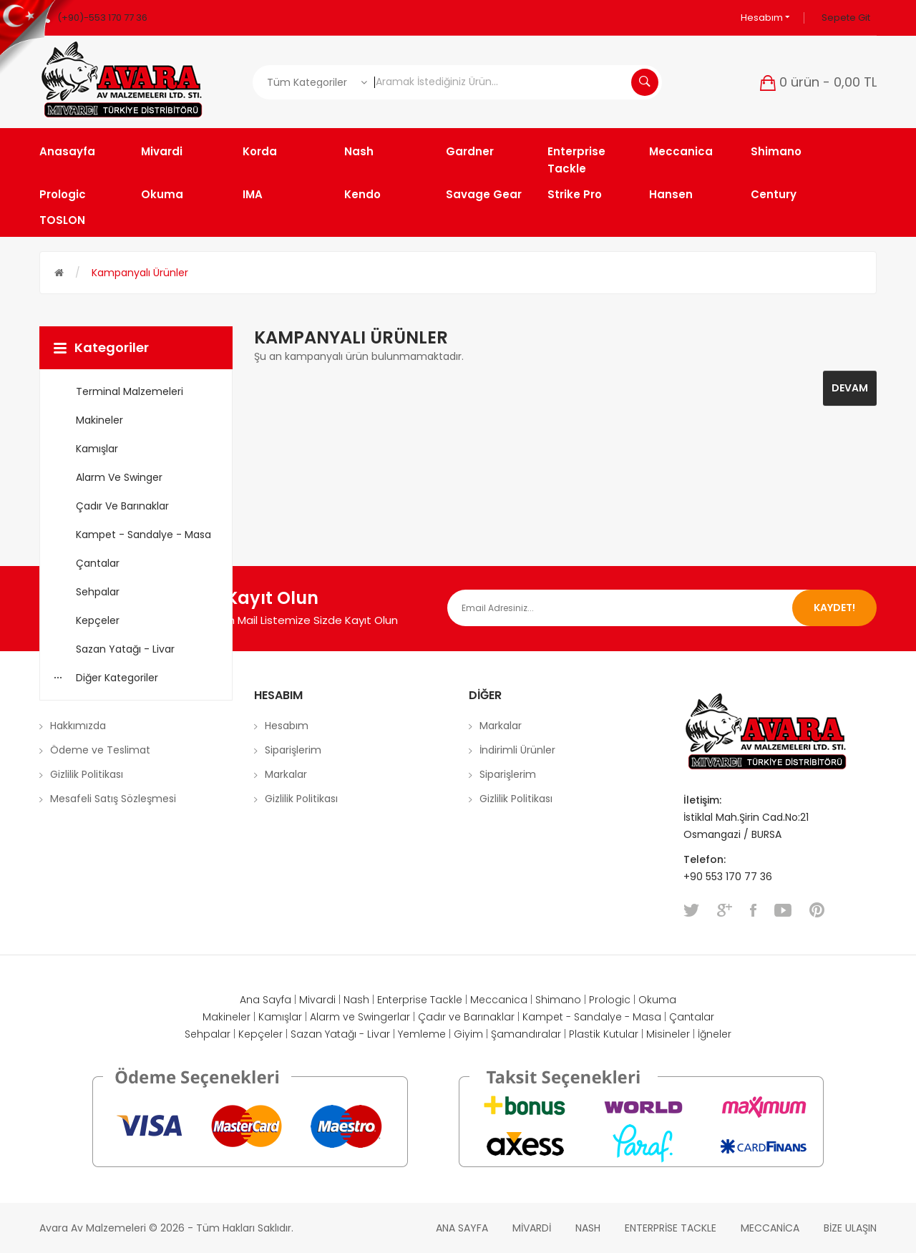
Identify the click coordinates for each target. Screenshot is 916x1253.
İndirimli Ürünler (517, 750)
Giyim (468, 1034)
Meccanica (498, 1000)
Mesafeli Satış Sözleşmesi (113, 798)
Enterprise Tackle (419, 1000)
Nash (356, 1000)
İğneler (714, 1034)
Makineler (226, 1017)
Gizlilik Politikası (86, 774)
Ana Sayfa (265, 1000)
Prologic (609, 1000)
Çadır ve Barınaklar (466, 1017)
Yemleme (422, 1034)
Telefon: (706, 859)
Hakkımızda (78, 725)
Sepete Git (846, 17)
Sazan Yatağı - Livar (340, 1034)
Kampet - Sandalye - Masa (591, 1017)
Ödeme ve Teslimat (100, 750)
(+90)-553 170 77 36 (102, 17)
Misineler (668, 1034)
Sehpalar (207, 1034)
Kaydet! (834, 607)
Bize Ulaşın (850, 1228)
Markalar (286, 774)
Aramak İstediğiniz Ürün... (644, 82)
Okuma (657, 1000)
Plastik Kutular (603, 1034)
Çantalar (691, 1017)
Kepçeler (260, 1034)
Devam (850, 388)
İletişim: (702, 800)
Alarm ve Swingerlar (360, 1017)
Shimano (558, 1000)
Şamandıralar (526, 1034)
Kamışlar (280, 1017)
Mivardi (317, 1000)
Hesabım (765, 17)
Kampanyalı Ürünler (140, 272)
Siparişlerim (293, 750)
